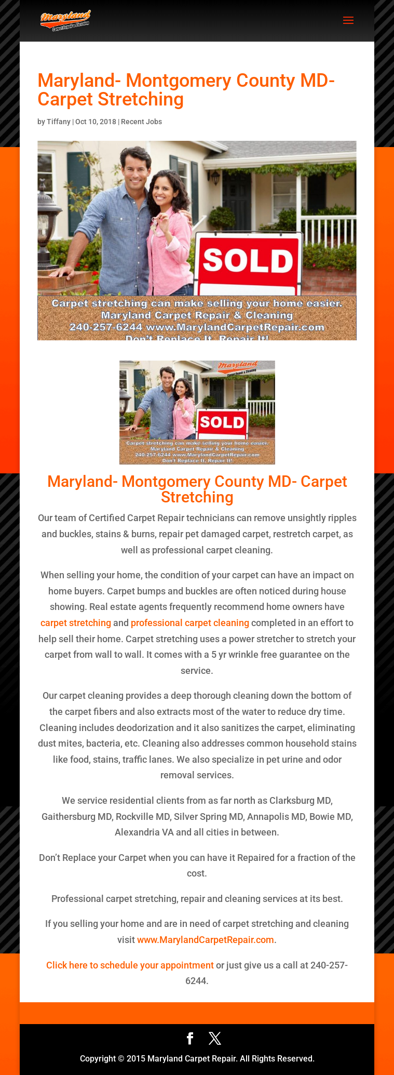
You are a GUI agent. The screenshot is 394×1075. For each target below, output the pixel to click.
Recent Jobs (141, 121)
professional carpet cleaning (189, 622)
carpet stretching (75, 622)
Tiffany (59, 121)
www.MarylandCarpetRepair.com (205, 939)
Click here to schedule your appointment (130, 965)
